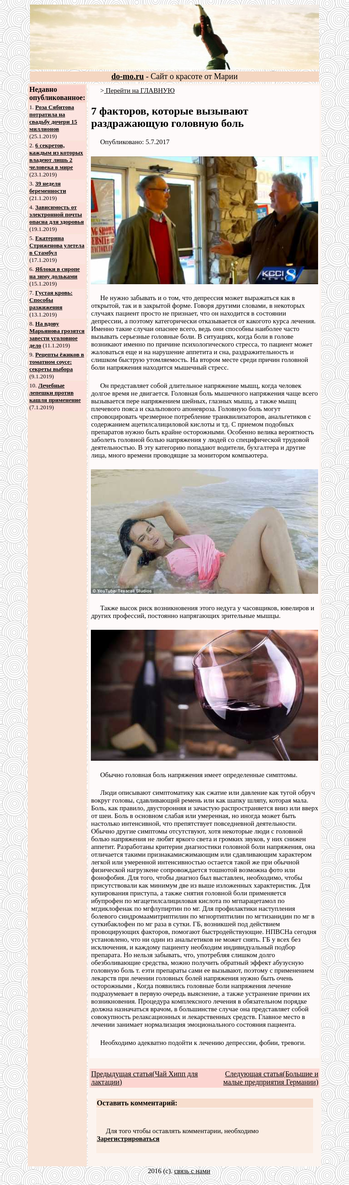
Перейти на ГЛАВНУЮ (139, 90)
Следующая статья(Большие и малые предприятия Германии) (270, 1078)
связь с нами (192, 1171)
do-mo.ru (127, 76)
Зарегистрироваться (128, 1138)
